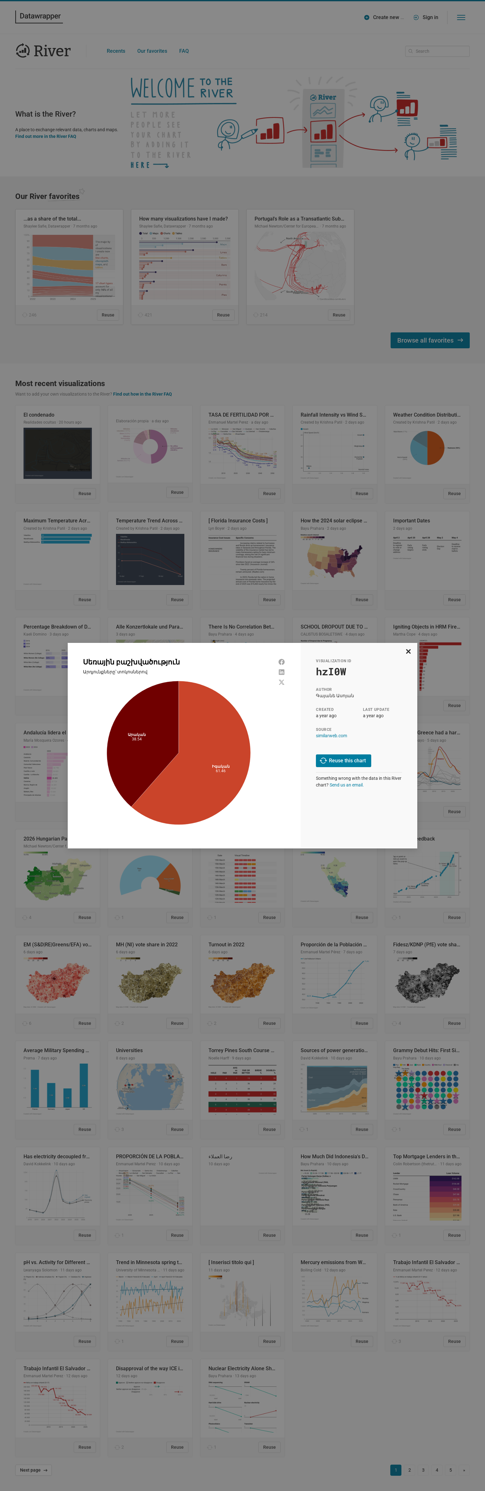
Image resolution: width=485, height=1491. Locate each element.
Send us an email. (347, 784)
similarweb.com (331, 735)
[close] (408, 651)
